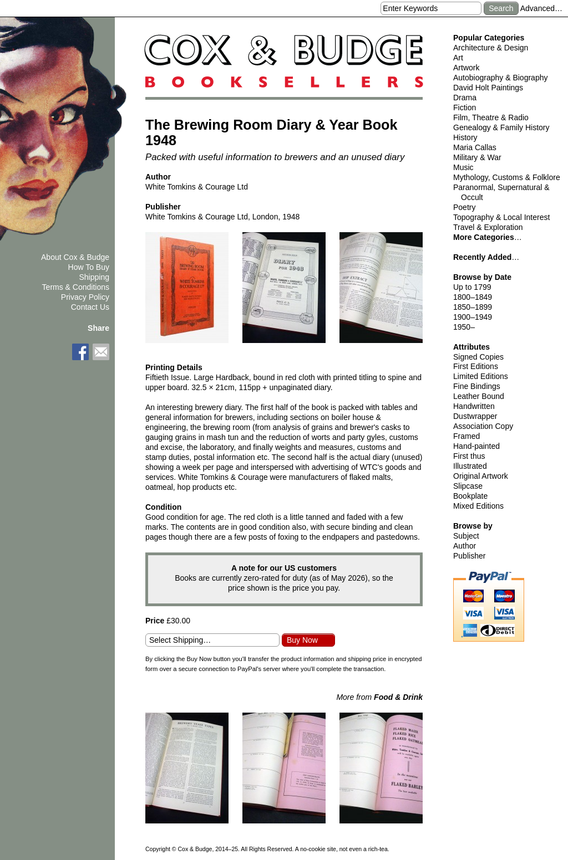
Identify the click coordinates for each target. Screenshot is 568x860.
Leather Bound (478, 396)
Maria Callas (474, 147)
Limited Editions (480, 376)
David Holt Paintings (488, 87)
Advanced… (541, 8)
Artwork (466, 67)
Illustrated (470, 466)
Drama (464, 97)
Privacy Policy (85, 297)
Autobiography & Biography (500, 77)
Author (464, 545)
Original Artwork (480, 476)
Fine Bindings (476, 386)
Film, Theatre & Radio (491, 117)
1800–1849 (472, 297)
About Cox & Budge (75, 257)
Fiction (464, 107)
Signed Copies (478, 356)
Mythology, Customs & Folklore (506, 177)
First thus (469, 456)
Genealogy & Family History (501, 127)
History (465, 137)
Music (463, 167)
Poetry (464, 207)
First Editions (475, 366)
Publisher (469, 555)
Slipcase (468, 486)
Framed (466, 436)
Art (458, 57)
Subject (466, 535)
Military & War (477, 157)
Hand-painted (476, 446)
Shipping (94, 277)
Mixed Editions (478, 505)
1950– (464, 326)
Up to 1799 (472, 287)
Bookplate (470, 496)
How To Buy (88, 267)
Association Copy (483, 426)
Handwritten (474, 406)
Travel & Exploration (488, 227)
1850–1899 (472, 307)
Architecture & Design (490, 47)
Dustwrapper (475, 416)
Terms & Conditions (75, 287)
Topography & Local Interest (501, 217)
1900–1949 (472, 317)
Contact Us (90, 307)
